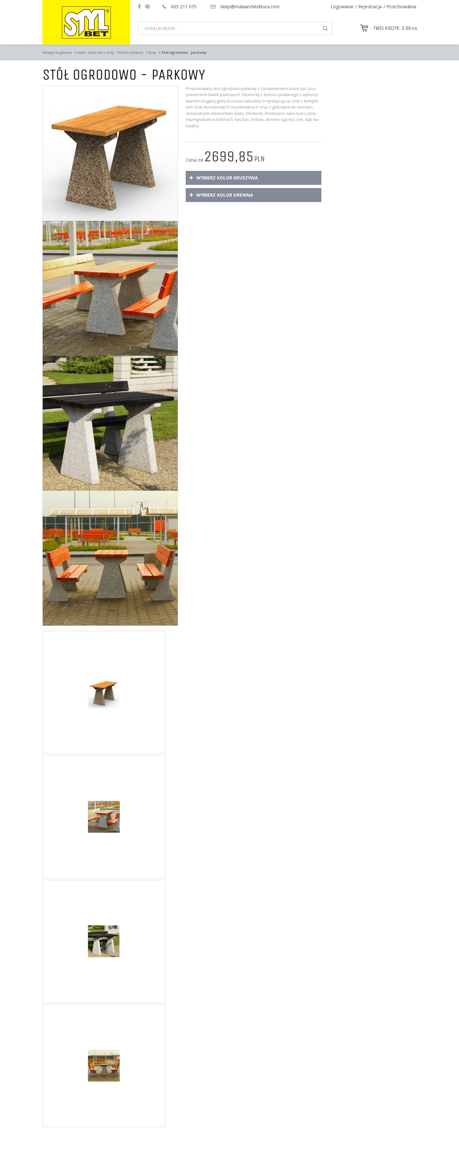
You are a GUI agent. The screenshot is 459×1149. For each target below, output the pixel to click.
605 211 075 (184, 7)
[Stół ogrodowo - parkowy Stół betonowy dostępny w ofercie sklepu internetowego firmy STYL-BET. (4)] (110, 558)
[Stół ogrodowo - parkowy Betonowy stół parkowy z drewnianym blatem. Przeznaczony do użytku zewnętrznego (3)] (110, 423)
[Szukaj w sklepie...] (228, 28)
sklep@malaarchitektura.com (250, 7)
